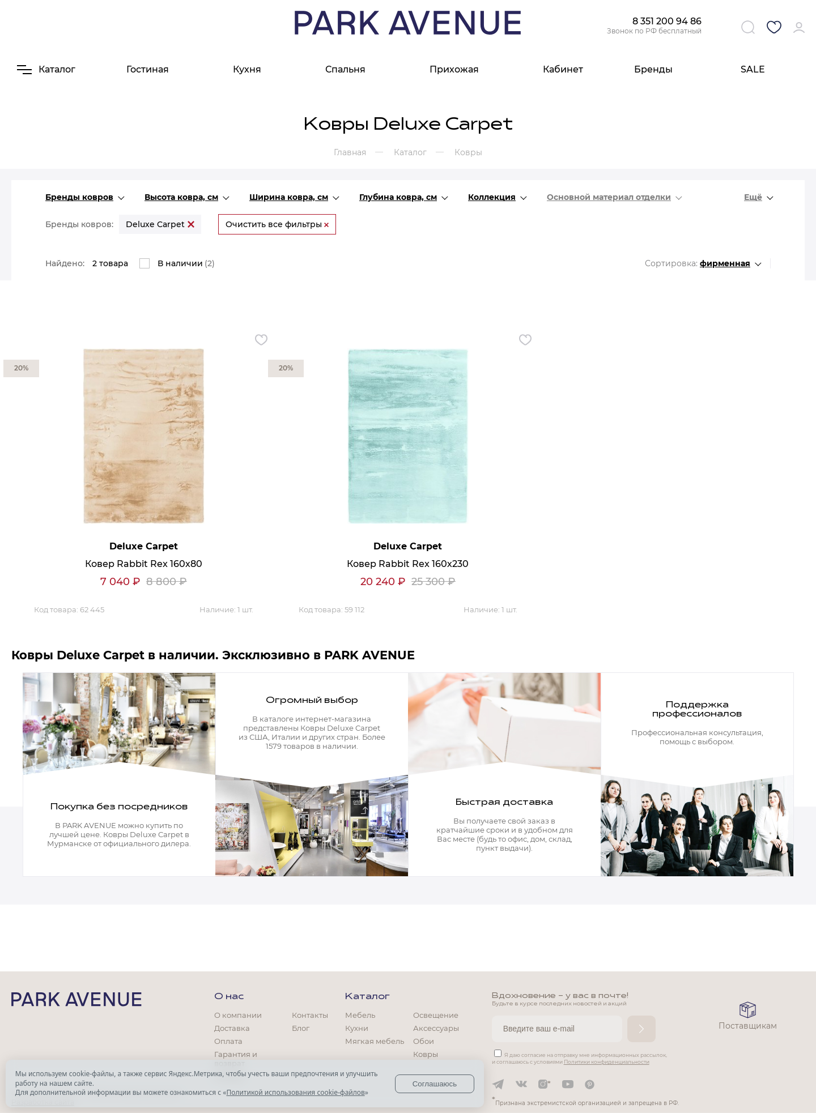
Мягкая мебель (374, 1041)
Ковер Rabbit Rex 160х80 (143, 563)
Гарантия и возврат (235, 1059)
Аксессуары (436, 1028)
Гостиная (147, 69)
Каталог (367, 996)
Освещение (435, 1015)
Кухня (247, 69)
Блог (300, 1028)
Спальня (345, 69)
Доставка (232, 1028)
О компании (238, 1015)
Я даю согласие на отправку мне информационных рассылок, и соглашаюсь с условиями (579, 1058)
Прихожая (454, 69)
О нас (229, 996)
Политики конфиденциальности (606, 1062)
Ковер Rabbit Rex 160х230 (408, 563)
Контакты (310, 1015)
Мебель (360, 1015)
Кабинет (563, 69)
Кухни (356, 1028)
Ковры (425, 1054)
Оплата (228, 1041)
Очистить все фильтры (277, 224)
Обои (423, 1041)
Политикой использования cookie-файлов (295, 1092)
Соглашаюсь (435, 1084)
